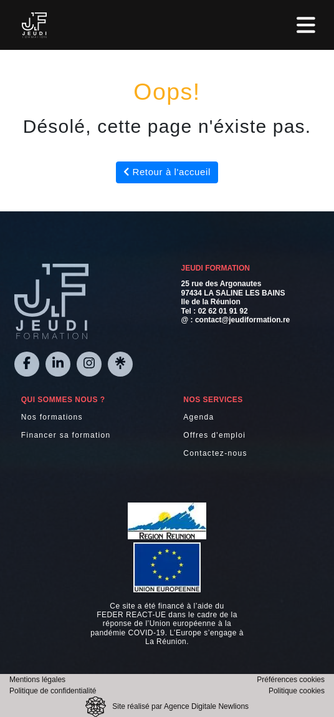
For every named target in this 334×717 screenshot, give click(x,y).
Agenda (198, 417)
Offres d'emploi (214, 435)
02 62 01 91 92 (223, 311)
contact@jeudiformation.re (242, 319)
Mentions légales (37, 679)
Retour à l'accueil (167, 171)
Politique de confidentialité (52, 690)
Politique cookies (297, 690)
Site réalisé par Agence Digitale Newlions (180, 706)
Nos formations (52, 417)
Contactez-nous (215, 453)
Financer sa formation (66, 435)
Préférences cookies (291, 679)
